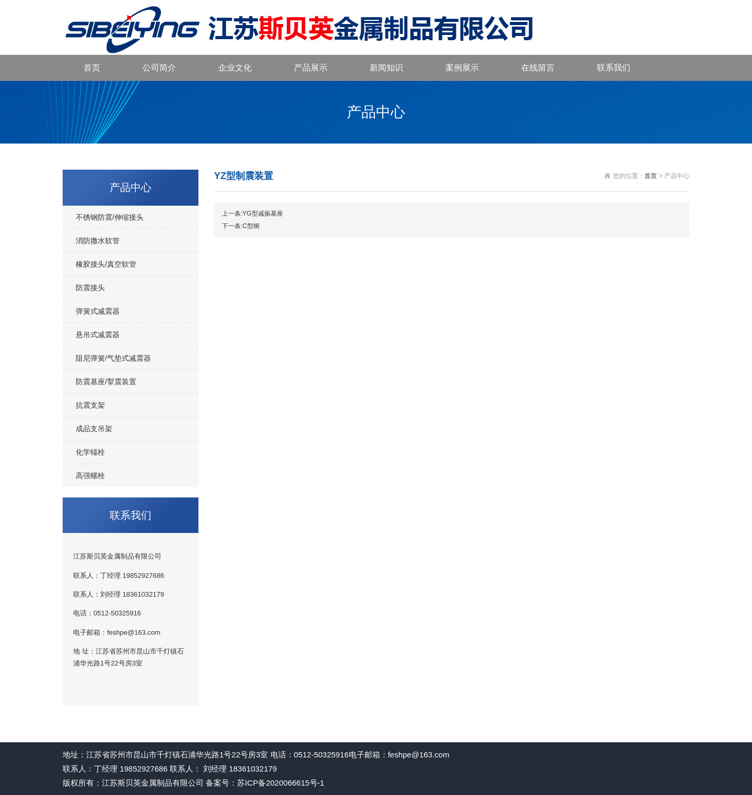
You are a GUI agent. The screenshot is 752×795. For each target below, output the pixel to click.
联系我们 (613, 67)
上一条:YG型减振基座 (252, 213)
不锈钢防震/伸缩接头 (110, 217)
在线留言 (538, 67)
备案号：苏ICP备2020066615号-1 (265, 782)
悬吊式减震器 (98, 334)
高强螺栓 (90, 475)
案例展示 (462, 67)
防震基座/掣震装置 (106, 381)
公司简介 (159, 67)
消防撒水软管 (98, 240)
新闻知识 (386, 67)
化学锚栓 (90, 452)
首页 (92, 67)
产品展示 (310, 67)
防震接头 (90, 287)
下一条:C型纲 (241, 226)
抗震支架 (90, 405)
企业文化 (235, 67)
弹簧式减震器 (98, 311)
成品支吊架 (94, 428)
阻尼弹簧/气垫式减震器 (113, 358)
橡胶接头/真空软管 (106, 264)
